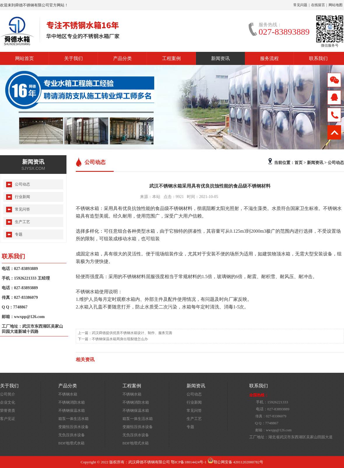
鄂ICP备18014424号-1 (188, 462)
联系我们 (318, 58)
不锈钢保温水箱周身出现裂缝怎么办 (120, 339)
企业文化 (7, 402)
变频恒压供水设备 (73, 427)
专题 (18, 234)
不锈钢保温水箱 (71, 410)
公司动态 (336, 162)
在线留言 (318, 5)
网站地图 (336, 5)
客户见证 (7, 418)
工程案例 (171, 58)
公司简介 (7, 394)
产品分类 (122, 58)
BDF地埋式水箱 (71, 443)
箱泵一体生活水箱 (73, 418)
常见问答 (22, 209)
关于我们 (73, 58)
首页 (298, 162)
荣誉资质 (7, 410)
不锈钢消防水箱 (71, 402)
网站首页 (24, 58)
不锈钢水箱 (67, 394)
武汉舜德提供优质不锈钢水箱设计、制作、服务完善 (132, 333)
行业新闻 (22, 197)
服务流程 (269, 58)
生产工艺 (22, 222)
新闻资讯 (220, 58)
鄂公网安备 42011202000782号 (236, 462)
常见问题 (300, 5)
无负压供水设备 (71, 435)
